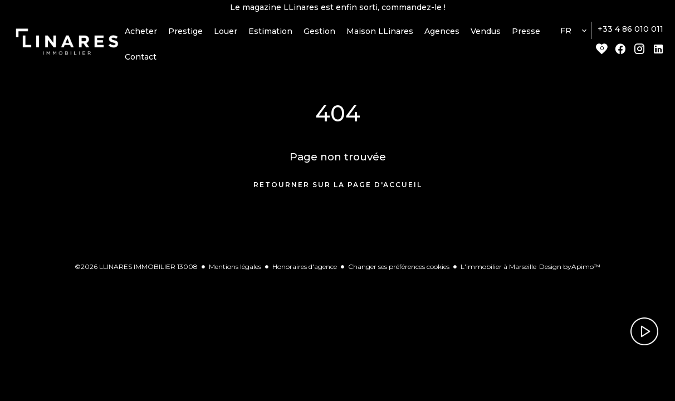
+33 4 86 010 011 (630, 35)
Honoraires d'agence (304, 272)
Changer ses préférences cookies (398, 272)
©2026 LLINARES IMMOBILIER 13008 (136, 272)
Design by (569, 272)
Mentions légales (235, 272)
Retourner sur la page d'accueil (337, 191)
